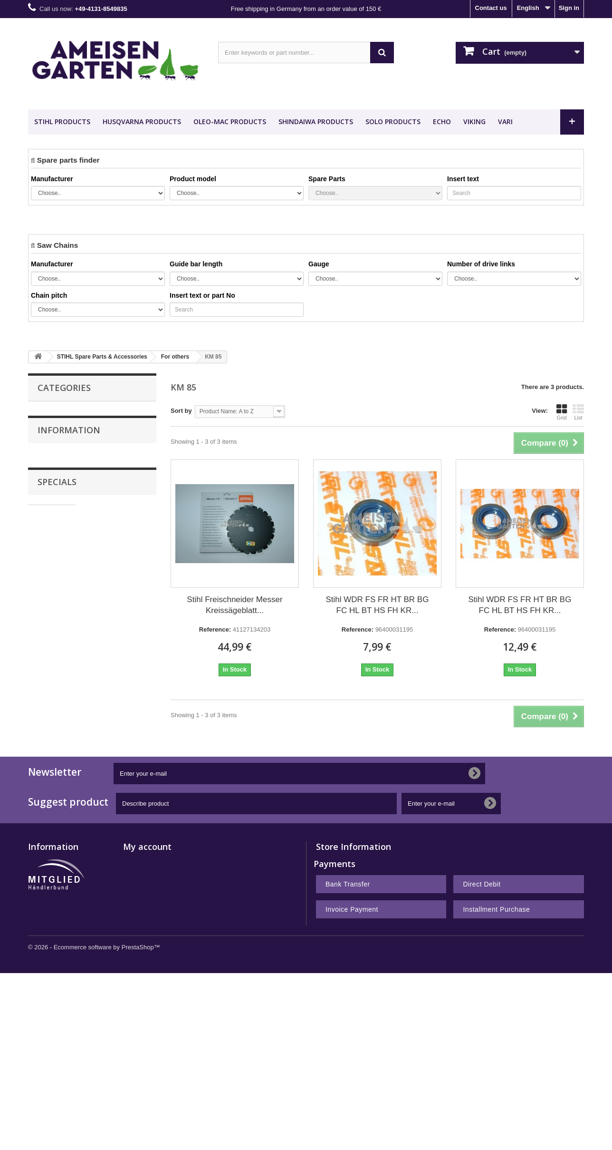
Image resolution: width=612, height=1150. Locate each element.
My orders (138, 946)
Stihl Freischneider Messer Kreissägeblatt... (234, 605)
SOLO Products (393, 121)
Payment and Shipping (75, 621)
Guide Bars (54, 430)
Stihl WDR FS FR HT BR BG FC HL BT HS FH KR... (377, 605)
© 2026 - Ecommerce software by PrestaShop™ (94, 1124)
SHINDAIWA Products (315, 121)
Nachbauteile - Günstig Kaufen (90, 536)
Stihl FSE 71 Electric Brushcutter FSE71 (117, 730)
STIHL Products (62, 121)
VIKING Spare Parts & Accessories (88, 499)
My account (147, 931)
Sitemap (40, 1058)
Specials (57, 700)
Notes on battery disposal (66, 1045)
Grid (561, 411)
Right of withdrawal (56, 1020)
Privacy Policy (64, 664)
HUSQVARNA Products (142, 121)
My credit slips (144, 971)
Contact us (491, 7)
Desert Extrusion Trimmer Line (82, 518)
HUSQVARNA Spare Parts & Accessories (78, 474)
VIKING (474, 121)
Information (69, 596)
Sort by (181, 410)
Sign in (569, 7)
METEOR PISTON (71, 555)
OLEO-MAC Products (229, 121)
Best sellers (45, 959)
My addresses (143, 983)
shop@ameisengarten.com (389, 984)
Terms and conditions (74, 650)
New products (48, 946)
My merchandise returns (158, 959)
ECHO (442, 121)
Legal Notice (62, 636)
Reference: (215, 629)
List (578, 411)
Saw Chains (55, 410)
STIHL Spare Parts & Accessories (86, 449)
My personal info (147, 996)
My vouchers (142, 1008)
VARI (505, 121)
